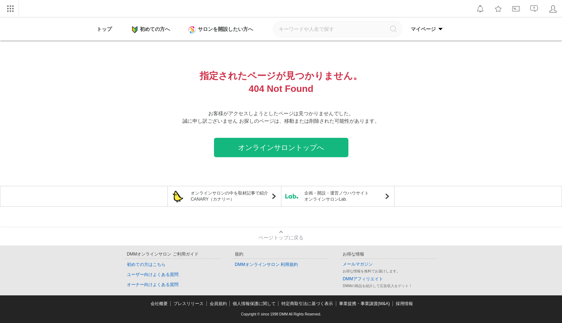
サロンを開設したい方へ (221, 29)
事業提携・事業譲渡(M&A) (364, 303)
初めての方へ (151, 29)
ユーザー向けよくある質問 (152, 274)
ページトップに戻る (281, 237)
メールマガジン (358, 264)
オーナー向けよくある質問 (152, 284)
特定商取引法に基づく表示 (307, 303)
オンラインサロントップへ (281, 147)
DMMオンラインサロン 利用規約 (266, 264)
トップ (104, 29)
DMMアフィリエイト (363, 278)
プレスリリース (188, 303)
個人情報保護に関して (254, 303)
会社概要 (159, 303)
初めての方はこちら (146, 264)
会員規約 (218, 303)
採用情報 (404, 303)
